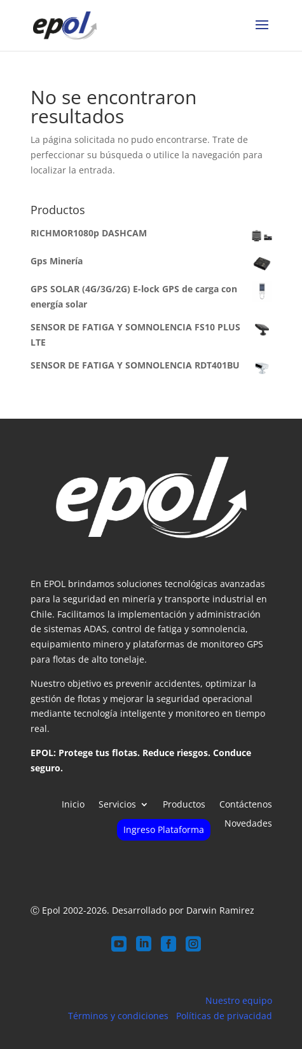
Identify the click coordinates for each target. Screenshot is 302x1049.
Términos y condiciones (118, 1016)
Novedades (248, 824)
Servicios (117, 805)
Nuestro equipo (238, 1000)
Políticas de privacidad (224, 1016)
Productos (184, 805)
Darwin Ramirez (220, 910)
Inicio (73, 805)
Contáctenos (245, 805)
